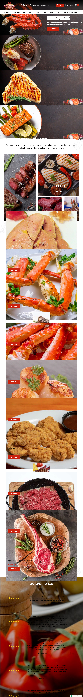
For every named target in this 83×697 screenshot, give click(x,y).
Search (62, 3)
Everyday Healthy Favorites (71, 12)
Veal (30, 12)
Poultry (38, 12)
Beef (45, 12)
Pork (58, 12)
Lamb (52, 12)
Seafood (16, 12)
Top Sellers (7, 12)
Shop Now (53, 29)
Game (24, 12)
